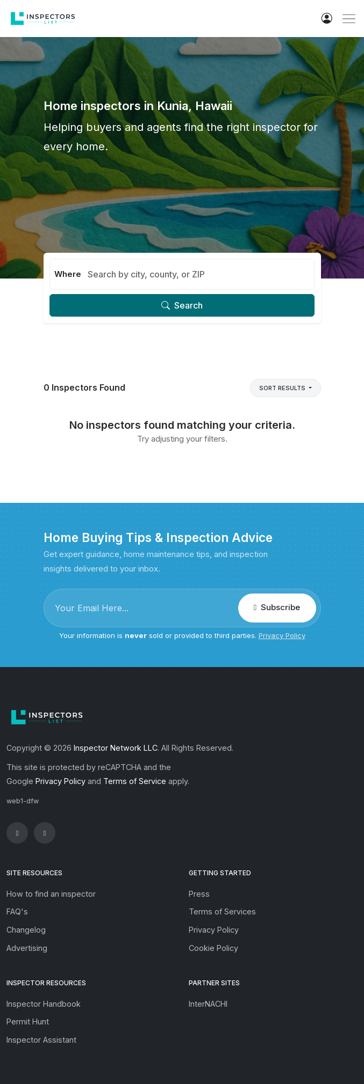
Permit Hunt (27, 1021)
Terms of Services (222, 911)
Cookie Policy (213, 948)
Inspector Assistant (41, 1039)
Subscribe (277, 607)
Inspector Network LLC (116, 747)
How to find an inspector (51, 893)
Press (199, 893)
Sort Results (283, 388)
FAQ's (17, 911)
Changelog (26, 929)
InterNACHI (208, 1003)
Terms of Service (134, 781)
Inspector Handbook (43, 1003)
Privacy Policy (282, 635)
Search (182, 305)
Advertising (26, 948)
